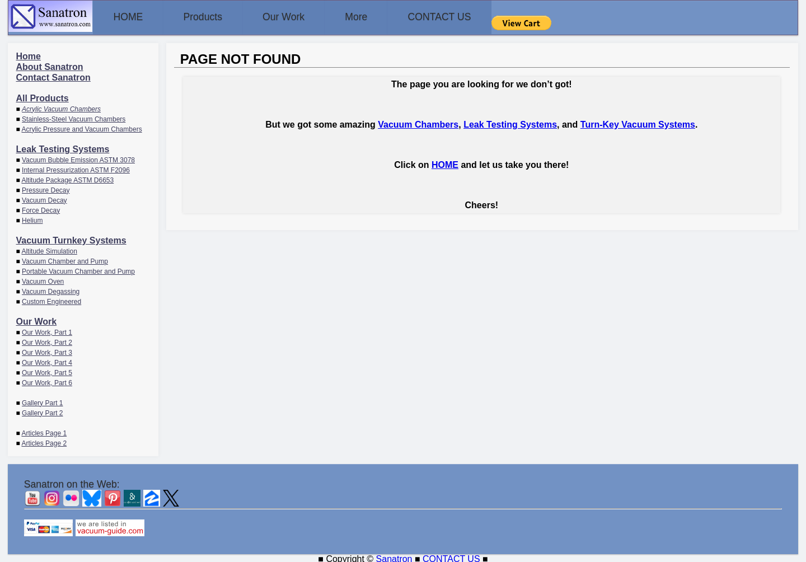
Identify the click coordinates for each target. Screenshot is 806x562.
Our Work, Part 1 (47, 330)
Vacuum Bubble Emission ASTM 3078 (78, 158)
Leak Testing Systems (63, 147)
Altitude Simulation (49, 249)
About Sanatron (49, 64)
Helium (32, 218)
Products (217, 16)
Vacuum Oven (43, 279)
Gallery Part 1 (42, 401)
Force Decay (41, 208)
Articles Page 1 (44, 431)
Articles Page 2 (44, 441)
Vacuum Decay (44, 198)
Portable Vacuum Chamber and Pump (78, 269)
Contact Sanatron (53, 75)
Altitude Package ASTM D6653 (67, 178)
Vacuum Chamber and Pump (65, 259)
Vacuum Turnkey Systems (71, 238)
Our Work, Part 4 (47, 360)
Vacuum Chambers (418, 122)
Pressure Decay (45, 188)
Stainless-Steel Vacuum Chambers (73, 117)
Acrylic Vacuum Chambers (61, 107)
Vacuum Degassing (50, 289)
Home (28, 54)
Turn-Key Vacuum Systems (637, 122)
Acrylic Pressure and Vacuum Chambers (81, 127)
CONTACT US (483, 16)
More (389, 16)
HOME (133, 16)
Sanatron (394, 556)
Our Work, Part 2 (47, 340)
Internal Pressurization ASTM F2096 (76, 168)
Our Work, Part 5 (47, 370)
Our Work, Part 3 (47, 350)
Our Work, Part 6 (47, 381)
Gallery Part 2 (42, 411)
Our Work (307, 16)
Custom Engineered (51, 299)
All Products (42, 96)
